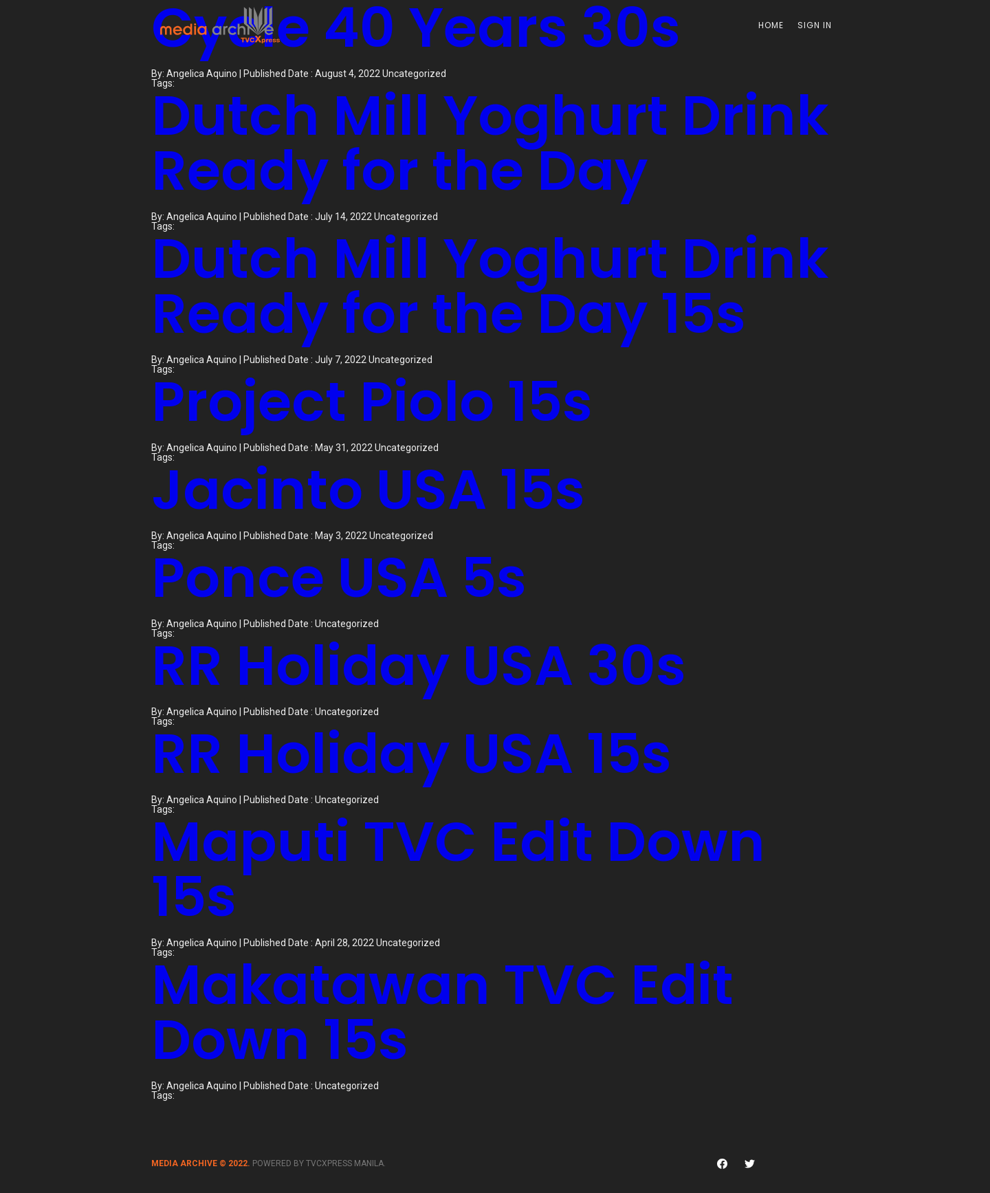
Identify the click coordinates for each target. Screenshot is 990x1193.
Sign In (815, 25)
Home (771, 25)
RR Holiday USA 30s (418, 665)
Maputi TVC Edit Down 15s (458, 869)
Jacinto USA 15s (368, 489)
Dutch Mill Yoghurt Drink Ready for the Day (489, 143)
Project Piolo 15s (372, 401)
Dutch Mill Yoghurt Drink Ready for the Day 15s (489, 286)
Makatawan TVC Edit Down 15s (442, 1012)
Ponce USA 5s (339, 577)
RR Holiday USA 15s (411, 753)
